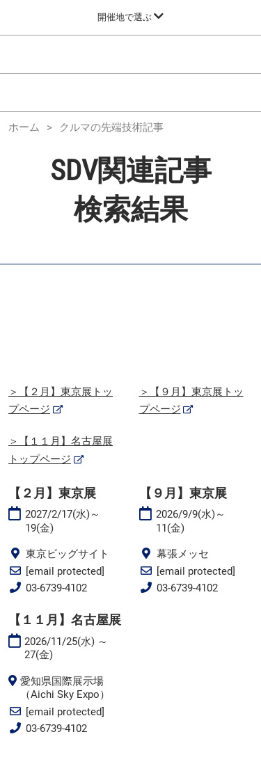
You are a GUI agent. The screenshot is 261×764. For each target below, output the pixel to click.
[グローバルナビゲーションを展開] (130, 17)
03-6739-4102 (56, 588)
